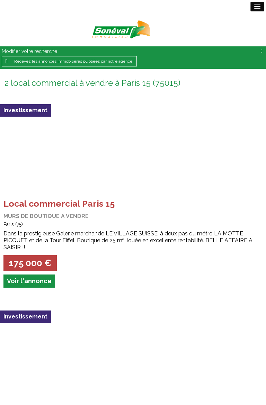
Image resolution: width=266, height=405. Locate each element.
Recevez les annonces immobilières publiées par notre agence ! (74, 61)
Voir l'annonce (29, 281)
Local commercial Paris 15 (59, 203)
